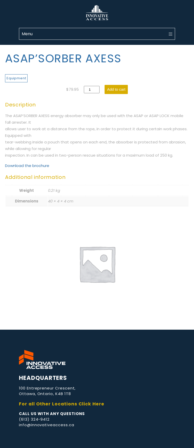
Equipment (16, 78)
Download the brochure (27, 165)
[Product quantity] (92, 89)
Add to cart (116, 89)
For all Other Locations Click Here (61, 404)
